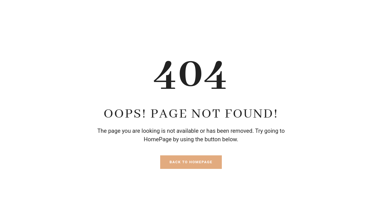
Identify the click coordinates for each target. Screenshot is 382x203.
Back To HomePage (191, 162)
